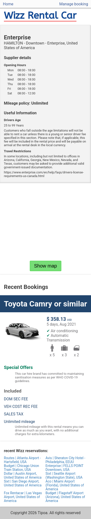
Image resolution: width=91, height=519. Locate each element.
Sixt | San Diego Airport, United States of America (22, 483)
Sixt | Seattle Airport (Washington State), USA (64, 475)
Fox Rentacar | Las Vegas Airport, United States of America (23, 497)
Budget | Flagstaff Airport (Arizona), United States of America (65, 497)
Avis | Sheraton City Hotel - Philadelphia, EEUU (65, 460)
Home (8, 4)
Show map (45, 265)
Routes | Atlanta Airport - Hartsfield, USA (22, 460)
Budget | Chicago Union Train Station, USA (21, 468)
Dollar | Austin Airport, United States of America (22, 475)
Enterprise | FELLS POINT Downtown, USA (64, 468)
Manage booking (73, 4)
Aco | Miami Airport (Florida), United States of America (65, 485)
